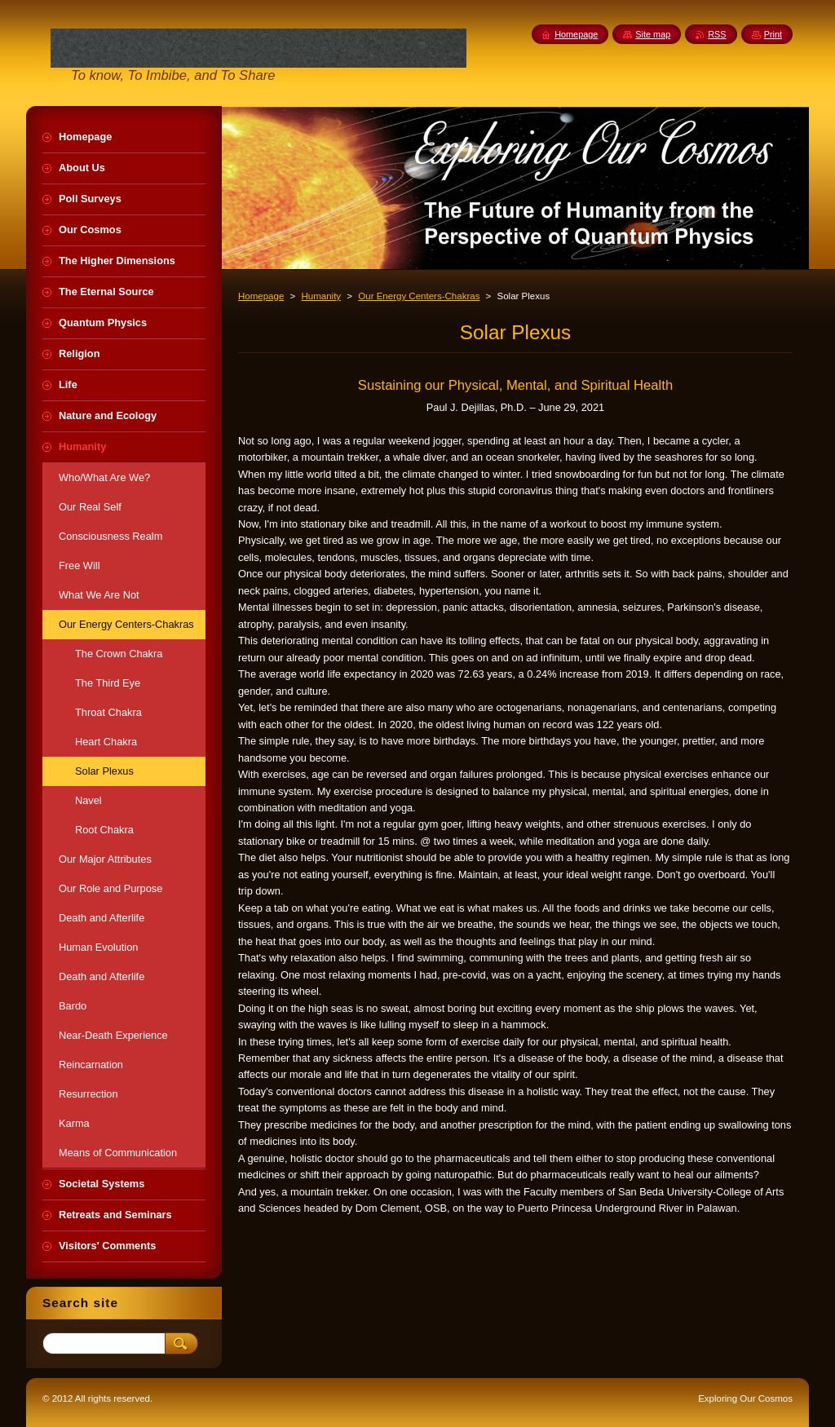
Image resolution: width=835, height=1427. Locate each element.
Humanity (321, 296)
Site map (652, 34)
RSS (717, 34)
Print (773, 34)
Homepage (261, 296)
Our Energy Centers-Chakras (418, 296)
